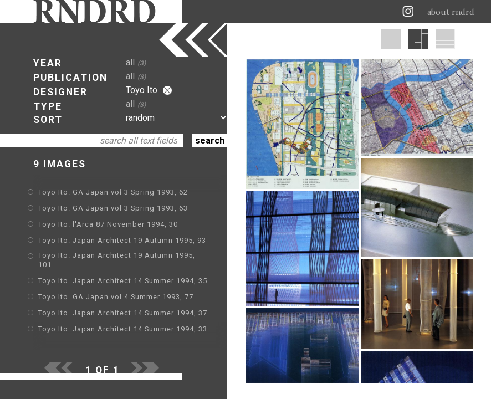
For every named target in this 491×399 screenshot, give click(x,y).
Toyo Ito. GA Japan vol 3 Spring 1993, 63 (113, 208)
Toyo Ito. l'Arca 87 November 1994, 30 (108, 224)
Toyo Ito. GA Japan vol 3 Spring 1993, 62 (113, 192)
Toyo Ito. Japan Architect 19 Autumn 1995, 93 (122, 240)
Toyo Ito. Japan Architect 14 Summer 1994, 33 (122, 329)
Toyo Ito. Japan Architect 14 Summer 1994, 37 (122, 313)
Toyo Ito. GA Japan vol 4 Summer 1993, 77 (115, 297)
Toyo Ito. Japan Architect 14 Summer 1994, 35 (122, 281)
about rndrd (450, 12)
